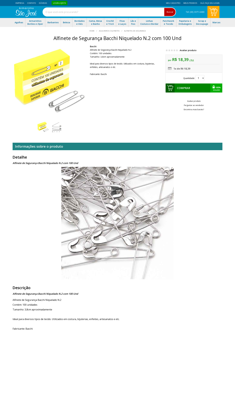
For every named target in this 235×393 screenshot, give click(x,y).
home (92, 31)
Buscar (170, 11)
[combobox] (109, 11)
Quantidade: (193, 78)
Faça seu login (212, 3)
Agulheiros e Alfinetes (109, 31)
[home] (26, 16)
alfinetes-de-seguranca (135, 31)
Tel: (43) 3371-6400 (195, 11)
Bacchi (93, 46)
